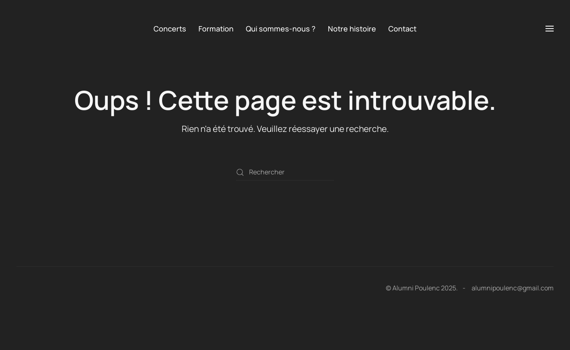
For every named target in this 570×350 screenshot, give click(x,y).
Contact (402, 28)
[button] (550, 28)
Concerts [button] (170, 28)
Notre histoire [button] (352, 28)
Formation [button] (216, 28)
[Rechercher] (285, 172)
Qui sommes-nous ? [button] (281, 28)
